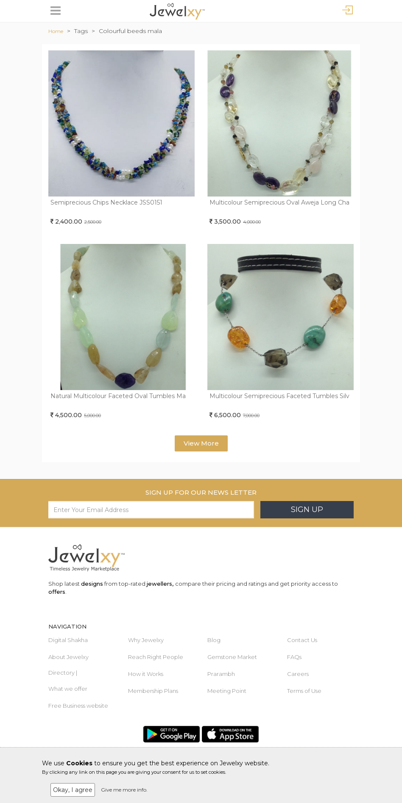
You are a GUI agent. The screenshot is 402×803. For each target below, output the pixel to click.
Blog (214, 640)
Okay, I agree (72, 790)
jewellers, (160, 583)
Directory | (62, 672)
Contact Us (302, 640)
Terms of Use (304, 690)
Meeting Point (226, 690)
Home (55, 31)
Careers (298, 673)
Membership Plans (153, 690)
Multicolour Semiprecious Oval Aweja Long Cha (279, 202)
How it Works (145, 673)
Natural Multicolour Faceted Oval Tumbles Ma (118, 396)
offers (56, 591)
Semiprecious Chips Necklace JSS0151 (106, 202)
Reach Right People (155, 656)
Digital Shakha (68, 640)
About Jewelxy (68, 656)
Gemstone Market (232, 656)
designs (92, 583)
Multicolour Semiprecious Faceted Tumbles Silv (279, 396)
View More (201, 443)
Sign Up (307, 509)
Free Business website (78, 705)
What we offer (67, 688)
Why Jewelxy (146, 640)
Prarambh (221, 673)
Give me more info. (124, 789)
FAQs (294, 656)
